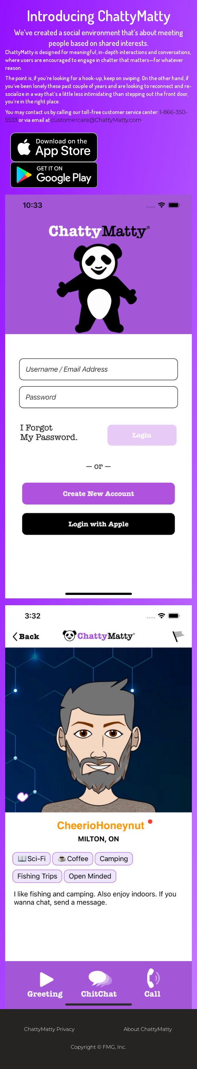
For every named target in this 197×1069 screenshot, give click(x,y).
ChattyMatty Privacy (49, 1029)
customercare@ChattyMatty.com (96, 119)
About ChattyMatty (148, 1029)
